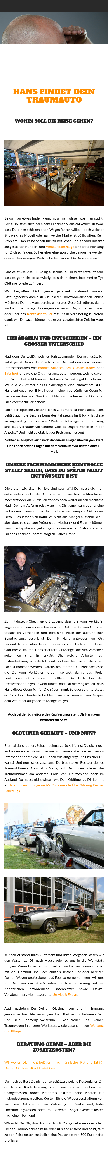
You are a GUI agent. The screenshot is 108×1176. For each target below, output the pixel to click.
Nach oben (102, 1170)
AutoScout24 (61, 368)
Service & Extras (65, 994)
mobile (43, 368)
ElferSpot (11, 373)
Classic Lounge (40, 6)
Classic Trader (84, 368)
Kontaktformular (39, 314)
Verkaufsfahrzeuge (60, 246)
